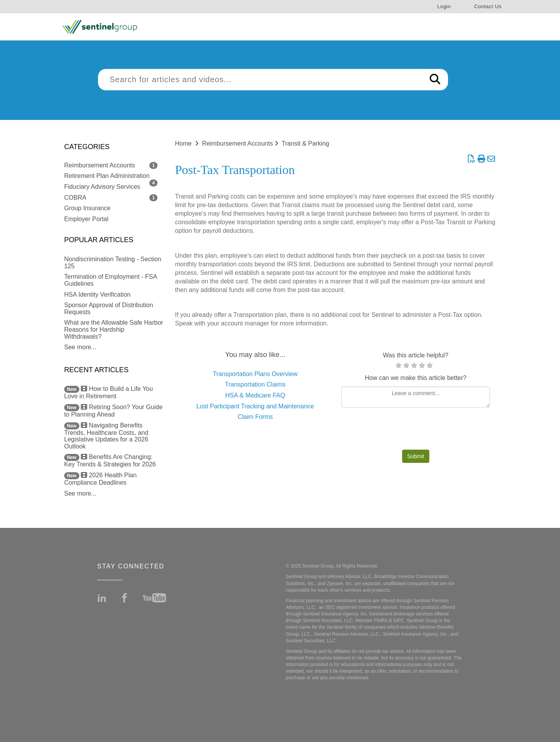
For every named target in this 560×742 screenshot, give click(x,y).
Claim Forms (255, 416)
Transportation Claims (255, 384)
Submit (415, 456)
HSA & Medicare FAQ (255, 395)
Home (183, 143)
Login (444, 6)
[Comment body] (415, 397)
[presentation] (416, 430)
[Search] (435, 79)
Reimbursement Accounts (99, 165)
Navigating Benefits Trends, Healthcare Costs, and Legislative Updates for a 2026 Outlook (106, 436)
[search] (260, 79)
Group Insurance (87, 208)
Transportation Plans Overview (255, 374)
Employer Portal (86, 219)
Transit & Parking (305, 143)
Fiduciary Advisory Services (102, 186)
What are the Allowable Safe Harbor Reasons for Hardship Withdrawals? (113, 329)
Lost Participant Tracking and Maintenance (255, 406)
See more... (80, 347)
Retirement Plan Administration (107, 175)
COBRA (75, 197)
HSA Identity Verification (97, 294)
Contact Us (488, 6)
